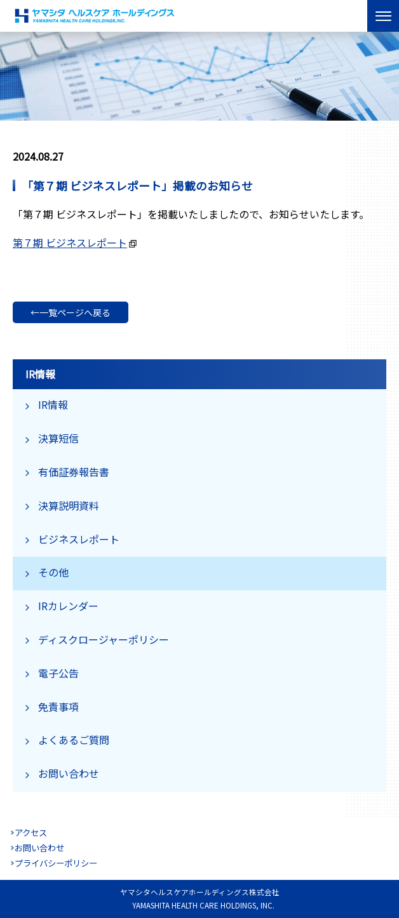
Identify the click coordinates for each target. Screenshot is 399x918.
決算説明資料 (68, 505)
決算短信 (58, 438)
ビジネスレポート (78, 539)
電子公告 (58, 673)
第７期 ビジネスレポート (70, 242)
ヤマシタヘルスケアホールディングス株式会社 (95, 15)
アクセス (31, 833)
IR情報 (53, 404)
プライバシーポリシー (56, 863)
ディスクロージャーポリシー (103, 639)
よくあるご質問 (73, 739)
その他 (53, 572)
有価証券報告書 (73, 471)
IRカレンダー (68, 605)
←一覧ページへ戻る (70, 312)
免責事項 (58, 706)
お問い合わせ (68, 773)
